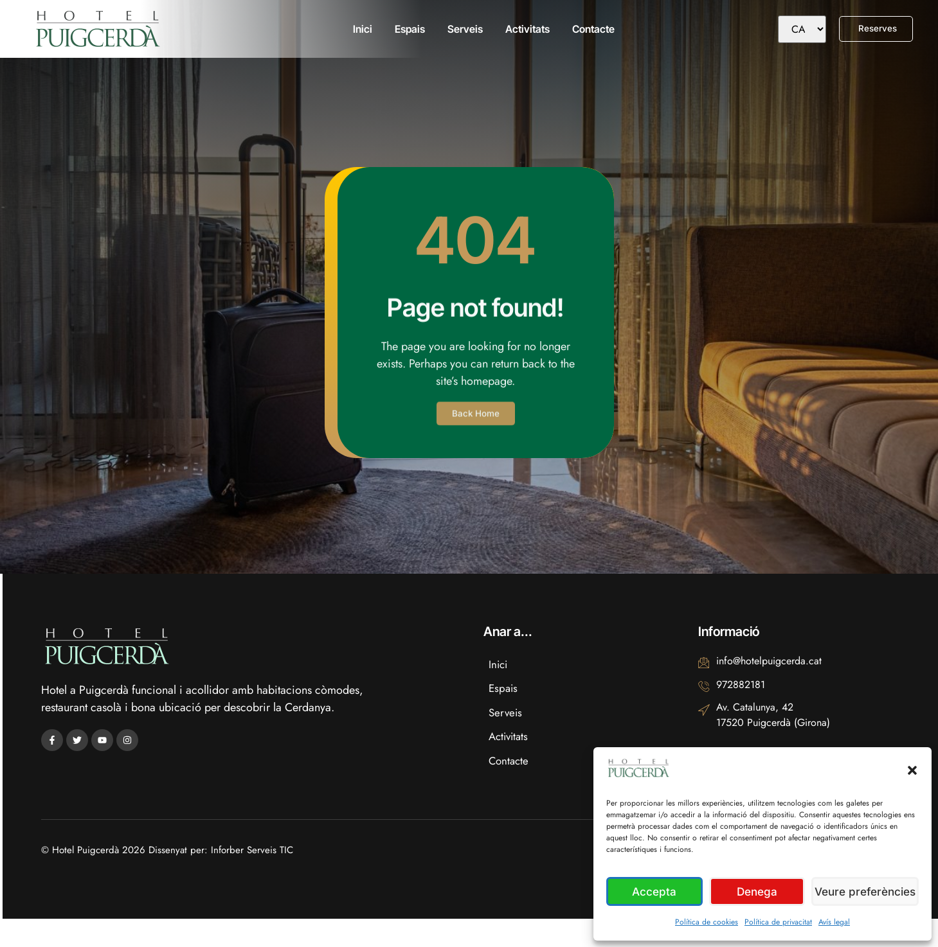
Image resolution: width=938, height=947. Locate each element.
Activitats (525, 28)
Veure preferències (867, 891)
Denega (759, 891)
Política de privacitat (778, 922)
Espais (408, 28)
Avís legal (834, 922)
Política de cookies (706, 922)
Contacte (591, 28)
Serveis (463, 28)
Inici (360, 28)
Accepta (655, 891)
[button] (912, 770)
